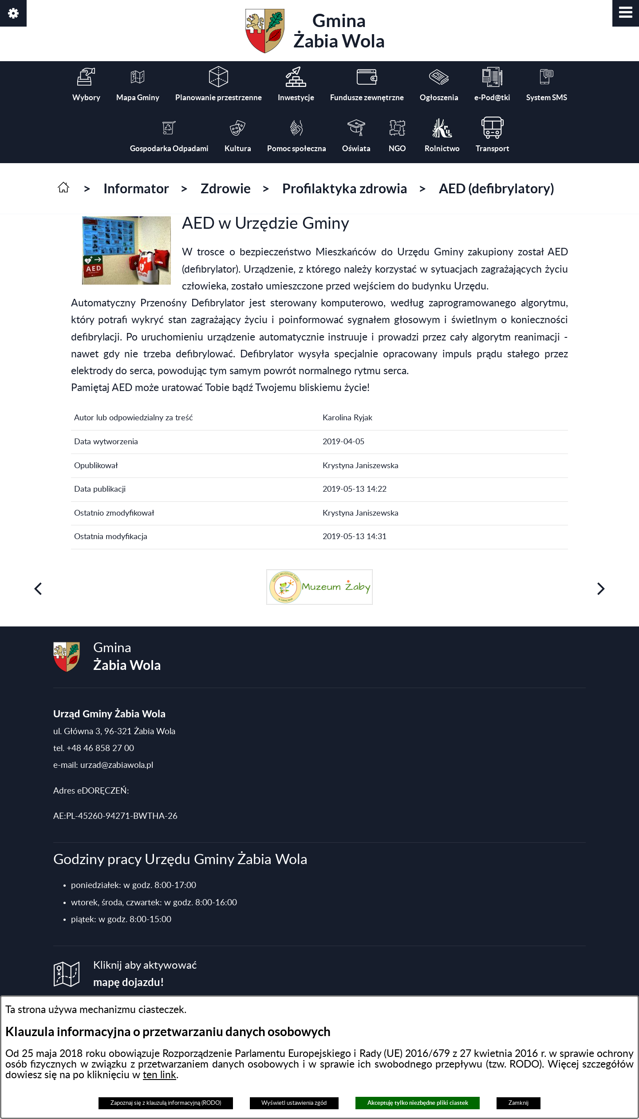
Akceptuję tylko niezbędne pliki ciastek (417, 1102)
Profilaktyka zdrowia (344, 188)
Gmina (315, 31)
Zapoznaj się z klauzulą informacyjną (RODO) (165, 1103)
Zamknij (519, 1103)
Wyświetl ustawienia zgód (294, 1103)
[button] (625, 13)
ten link (159, 1075)
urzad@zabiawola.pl (116, 765)
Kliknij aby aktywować (145, 974)
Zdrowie (226, 188)
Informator (136, 188)
